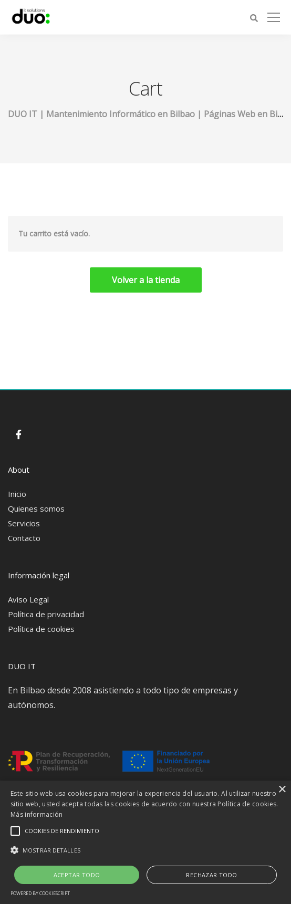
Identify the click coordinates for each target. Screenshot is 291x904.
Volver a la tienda (146, 280)
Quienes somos (36, 508)
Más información (37, 814)
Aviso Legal (28, 599)
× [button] (282, 790)
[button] (145, 850)
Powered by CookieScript (40, 893)
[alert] (145, 842)
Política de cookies (41, 629)
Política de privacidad (46, 614)
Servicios (24, 523)
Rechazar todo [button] (211, 875)
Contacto (24, 538)
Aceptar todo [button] (77, 875)
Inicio (17, 494)
